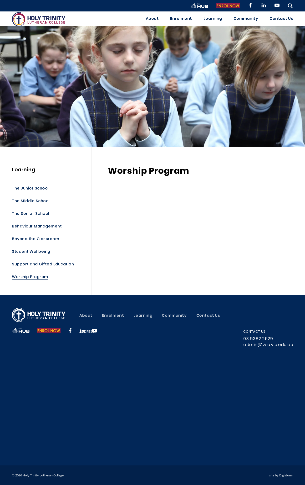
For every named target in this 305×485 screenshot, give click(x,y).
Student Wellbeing (31, 251)
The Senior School (30, 213)
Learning (212, 23)
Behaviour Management (37, 226)
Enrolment (181, 23)
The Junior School (30, 188)
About (152, 23)
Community (246, 23)
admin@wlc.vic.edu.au (268, 345)
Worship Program (30, 277)
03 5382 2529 (258, 339)
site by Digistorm (281, 475)
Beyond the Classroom (35, 239)
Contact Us (281, 23)
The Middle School (31, 201)
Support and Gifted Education (43, 264)
